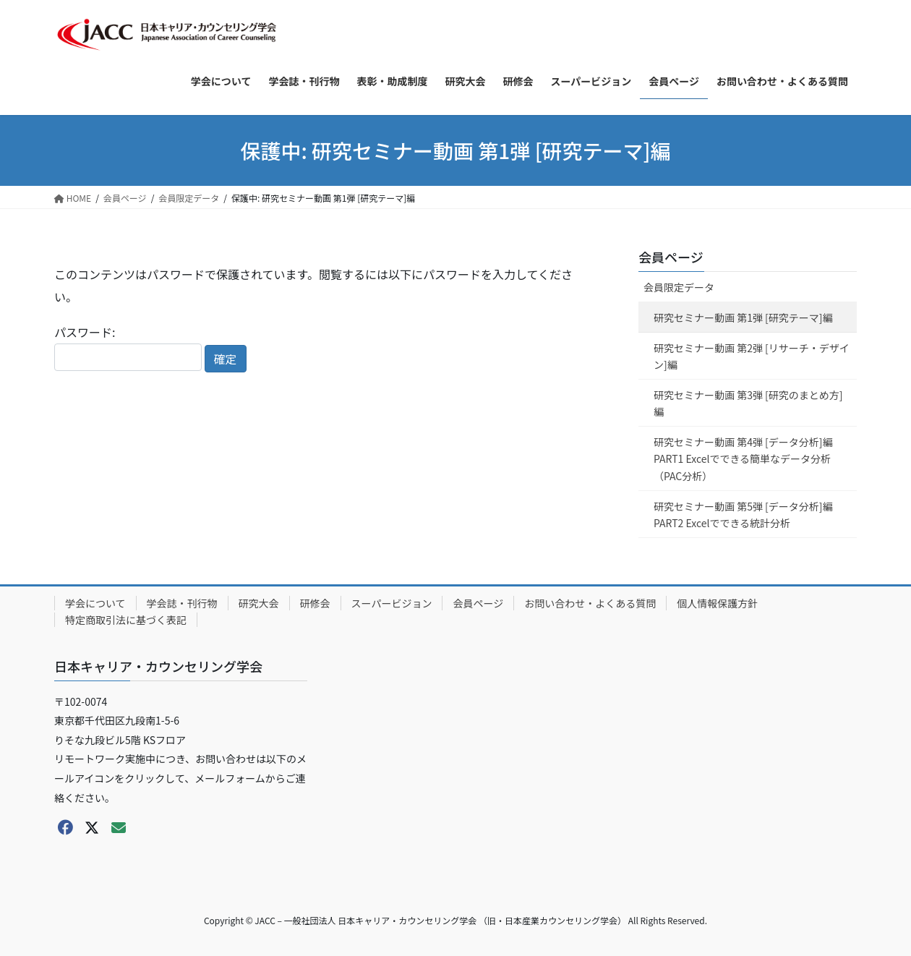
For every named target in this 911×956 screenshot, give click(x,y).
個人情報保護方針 (717, 603)
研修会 (315, 603)
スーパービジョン (391, 603)
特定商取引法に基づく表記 (126, 620)
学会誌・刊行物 (182, 603)
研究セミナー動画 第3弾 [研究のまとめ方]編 (748, 403)
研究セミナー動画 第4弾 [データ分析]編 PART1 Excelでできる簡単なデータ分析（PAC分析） (743, 458)
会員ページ (670, 256)
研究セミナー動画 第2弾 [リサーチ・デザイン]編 (752, 356)
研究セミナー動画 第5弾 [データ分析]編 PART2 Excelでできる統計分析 (743, 514)
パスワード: (128, 346)
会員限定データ (678, 287)
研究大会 (259, 603)
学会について (95, 603)
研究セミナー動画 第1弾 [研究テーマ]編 (743, 317)
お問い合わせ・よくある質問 (590, 603)
